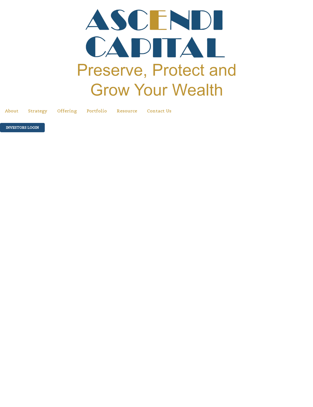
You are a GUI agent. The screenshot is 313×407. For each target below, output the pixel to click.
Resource (127, 111)
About (11, 111)
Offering (67, 111)
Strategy (37, 111)
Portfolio (97, 111)
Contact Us (159, 111)
